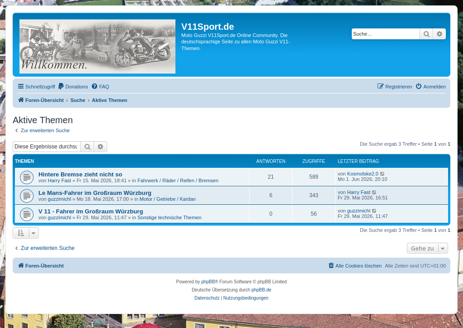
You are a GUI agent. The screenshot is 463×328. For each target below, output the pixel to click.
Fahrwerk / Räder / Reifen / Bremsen (177, 180)
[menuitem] (72, 86)
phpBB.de (261, 289)
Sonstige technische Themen (169, 217)
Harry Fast (59, 180)
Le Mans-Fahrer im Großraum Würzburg (94, 192)
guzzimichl (59, 199)
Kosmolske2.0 (362, 173)
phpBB (208, 281)
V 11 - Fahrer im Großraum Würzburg (90, 211)
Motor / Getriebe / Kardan (168, 199)
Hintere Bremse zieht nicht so (80, 174)
